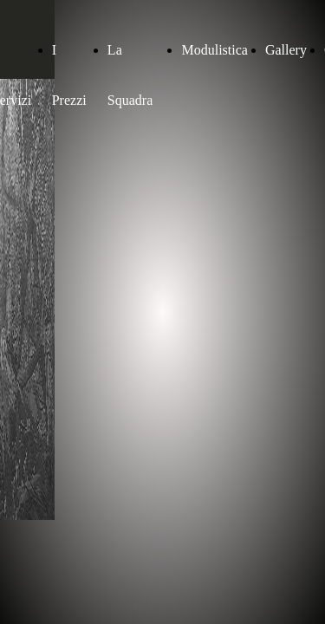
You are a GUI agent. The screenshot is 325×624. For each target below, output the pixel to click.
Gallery (286, 49)
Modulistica (214, 49)
